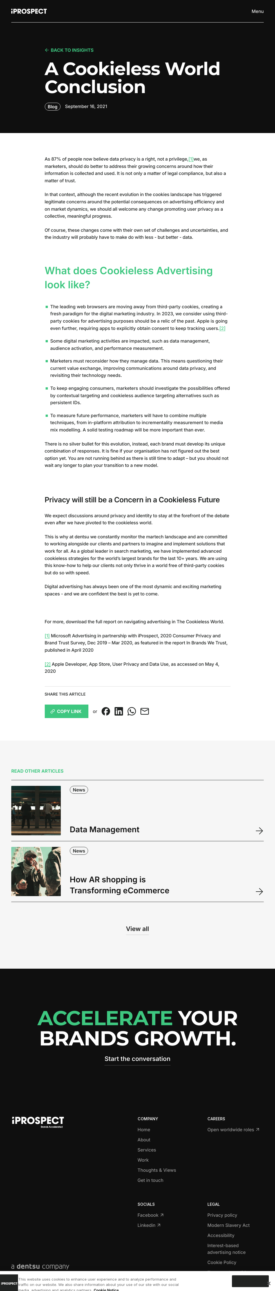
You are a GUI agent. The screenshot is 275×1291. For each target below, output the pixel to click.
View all (137, 929)
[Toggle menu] (257, 11)
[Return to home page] (29, 11)
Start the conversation (137, 1059)
